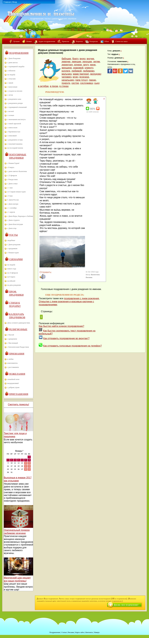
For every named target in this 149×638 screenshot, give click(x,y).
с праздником (12, 248)
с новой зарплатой (14, 124)
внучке (90, 58)
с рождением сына (14, 99)
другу (86, 64)
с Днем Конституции (15, 224)
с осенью (10, 115)
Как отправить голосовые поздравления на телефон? (72, 346)
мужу (75, 77)
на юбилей (11, 281)
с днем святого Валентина (17, 171)
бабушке (66, 58)
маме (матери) (81, 74)
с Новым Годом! (13, 163)
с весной (10, 111)
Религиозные (18, 329)
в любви (10, 359)
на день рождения (14, 285)
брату (75, 58)
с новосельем (12, 128)
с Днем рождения (13, 244)
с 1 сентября (12, 208)
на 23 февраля (12, 273)
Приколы (65, 41)
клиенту (89, 68)
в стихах (64, 86)
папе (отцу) (81, 80)
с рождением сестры (15, 140)
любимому (88, 71)
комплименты (12, 363)
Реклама (71, 632)
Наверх (97, 632)
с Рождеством (12, 179)
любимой (77, 71)
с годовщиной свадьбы (15, 66)
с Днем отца (11, 228)
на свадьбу (11, 75)
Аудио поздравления (46, 41)
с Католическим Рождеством (18, 347)
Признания (16, 353)
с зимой (10, 83)
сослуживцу (86, 83)
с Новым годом (13, 253)
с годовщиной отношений (17, 107)
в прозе (54, 86)
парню (92, 80)
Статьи (64, 632)
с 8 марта (10, 167)
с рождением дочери (15, 103)
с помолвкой (12, 136)
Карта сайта (79, 632)
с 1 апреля (11, 212)
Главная (7, 2)
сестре (75, 83)
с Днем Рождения (13, 58)
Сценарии (16, 259)
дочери (78, 64)
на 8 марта (11, 277)
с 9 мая (10, 196)
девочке (66, 61)
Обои (106, 41)
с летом (10, 95)
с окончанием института (16, 119)
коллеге (66, 71)
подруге (66, 83)
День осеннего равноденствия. (18, 323)
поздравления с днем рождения (81, 298)
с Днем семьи (12, 184)
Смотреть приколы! (18, 404)
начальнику (68, 80)
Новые (29, 41)
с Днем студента (13, 220)
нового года (11, 269)
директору (67, 64)
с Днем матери (12, 204)
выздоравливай (13, 383)
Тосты (13, 235)
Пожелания (17, 374)
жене (92, 64)
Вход (14, 2)
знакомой (78, 68)
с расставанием (13, 367)
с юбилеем (11, 71)
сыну (97, 83)
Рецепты (79, 41)
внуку (82, 58)
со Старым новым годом (16, 192)
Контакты (89, 632)
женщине (67, 68)
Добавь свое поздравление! (126, 605)
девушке (76, 61)
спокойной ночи (13, 379)
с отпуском (11, 79)
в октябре (43, 86)
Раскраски (93, 41)
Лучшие (16, 41)
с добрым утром (13, 387)
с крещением (12, 339)
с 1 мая (10, 188)
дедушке (87, 61)
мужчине (84, 77)
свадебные (11, 240)
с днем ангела (12, 62)
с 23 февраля (12, 175)
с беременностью (13, 132)
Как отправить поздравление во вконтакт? (66, 338)
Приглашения (18, 394)
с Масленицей (12, 343)
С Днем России (13, 200)
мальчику (67, 74)
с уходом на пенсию (14, 91)
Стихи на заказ (121, 41)
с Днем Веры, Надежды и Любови (20, 216)
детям (96, 61)
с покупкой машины (14, 144)
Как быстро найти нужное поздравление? (61, 326)
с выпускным (12, 87)
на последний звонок (15, 148)
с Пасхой (10, 335)
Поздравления (19, 53)
